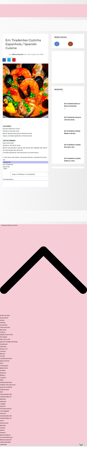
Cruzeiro (3, 378)
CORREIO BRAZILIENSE (5, 442)
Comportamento (6, 358)
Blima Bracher (18, 54)
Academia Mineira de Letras (9, 225)
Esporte (2, 406)
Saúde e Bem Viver (6, 335)
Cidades (3, 404)
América (3, 373)
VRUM (1, 392)
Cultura (2, 332)
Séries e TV (3, 349)
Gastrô (2, 430)
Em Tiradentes (8, 164)
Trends (2, 356)
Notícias (3, 399)
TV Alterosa (2, 432)
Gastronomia (4, 361)
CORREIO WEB (3, 444)
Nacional (3, 330)
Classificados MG (6, 394)
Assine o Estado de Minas (9, 342)
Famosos (3, 346)
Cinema (3, 351)
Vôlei (1, 380)
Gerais (2, 320)
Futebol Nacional (6, 382)
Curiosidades (4, 411)
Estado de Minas (4, 318)
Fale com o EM (5, 339)
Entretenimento (4, 344)
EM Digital (3, 337)
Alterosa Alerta (5, 435)
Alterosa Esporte (6, 440)
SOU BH (2, 420)
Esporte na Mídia (6, 387)
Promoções (4, 366)
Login (5, 169)
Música (2, 354)
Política (2, 323)
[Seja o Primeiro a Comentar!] (29, 174)
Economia (3, 325)
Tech (1, 363)
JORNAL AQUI (3, 401)
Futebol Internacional (7, 385)
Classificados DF (5, 397)
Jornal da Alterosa (6, 437)
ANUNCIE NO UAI (4, 368)
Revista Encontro (4, 423)
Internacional (5, 327)
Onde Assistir (4, 390)
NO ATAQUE (2, 370)
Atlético (2, 375)
